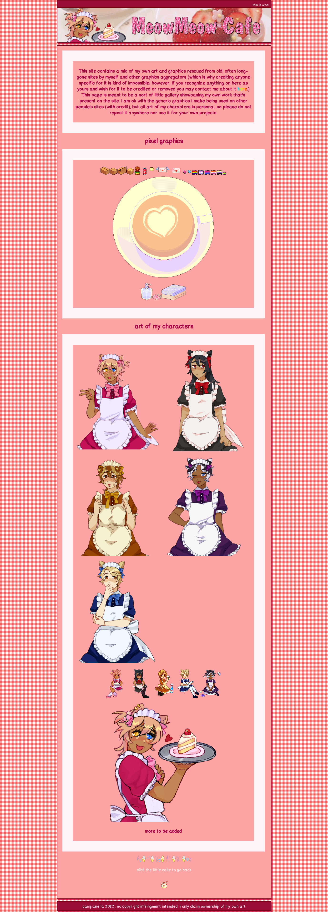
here (242, 89)
